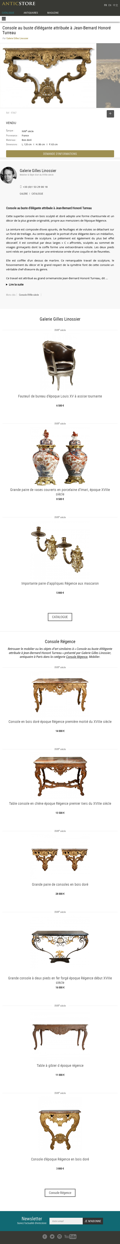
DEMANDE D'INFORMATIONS (60, 154)
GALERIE (24, 194)
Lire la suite (16, 284)
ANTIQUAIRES (31, 12)
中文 (115, 5)
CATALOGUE (8, 12)
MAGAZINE (53, 12)
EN (109, 5)
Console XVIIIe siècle (29, 294)
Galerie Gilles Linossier (38, 170)
